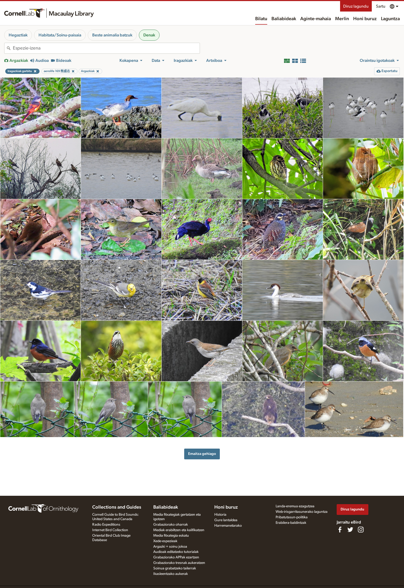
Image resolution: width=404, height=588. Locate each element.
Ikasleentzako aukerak (170, 574)
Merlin (342, 19)
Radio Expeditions (106, 524)
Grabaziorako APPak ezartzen (176, 557)
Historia (220, 514)
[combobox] (106, 48)
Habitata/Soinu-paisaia (60, 35)
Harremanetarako (228, 525)
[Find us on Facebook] (340, 529)
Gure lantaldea (225, 520)
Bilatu (261, 19)
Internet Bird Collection (110, 530)
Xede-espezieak (165, 541)
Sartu (380, 6)
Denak (149, 35)
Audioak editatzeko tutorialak (176, 552)
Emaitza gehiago (202, 454)
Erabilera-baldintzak (291, 523)
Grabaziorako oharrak (170, 524)
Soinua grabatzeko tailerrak (174, 568)
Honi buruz (365, 19)
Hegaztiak (18, 35)
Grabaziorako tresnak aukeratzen (179, 563)
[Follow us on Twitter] (350, 529)
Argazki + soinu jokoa (170, 546)
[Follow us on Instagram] (361, 529)
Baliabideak (283, 19)
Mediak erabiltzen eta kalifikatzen (178, 530)
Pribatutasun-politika (292, 517)
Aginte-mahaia (315, 19)
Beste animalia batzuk (112, 35)
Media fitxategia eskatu (171, 535)
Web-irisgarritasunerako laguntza (301, 512)
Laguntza (390, 19)
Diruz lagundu (356, 6)
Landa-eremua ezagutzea (295, 506)
